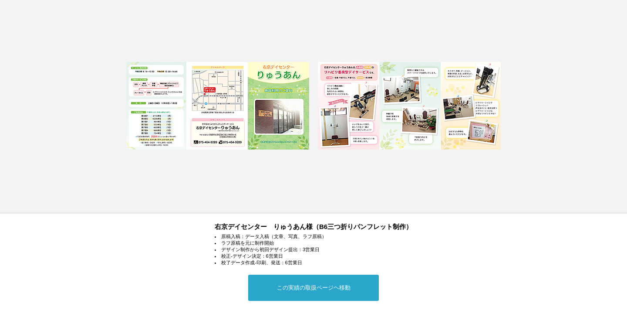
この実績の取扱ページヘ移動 (314, 287)
